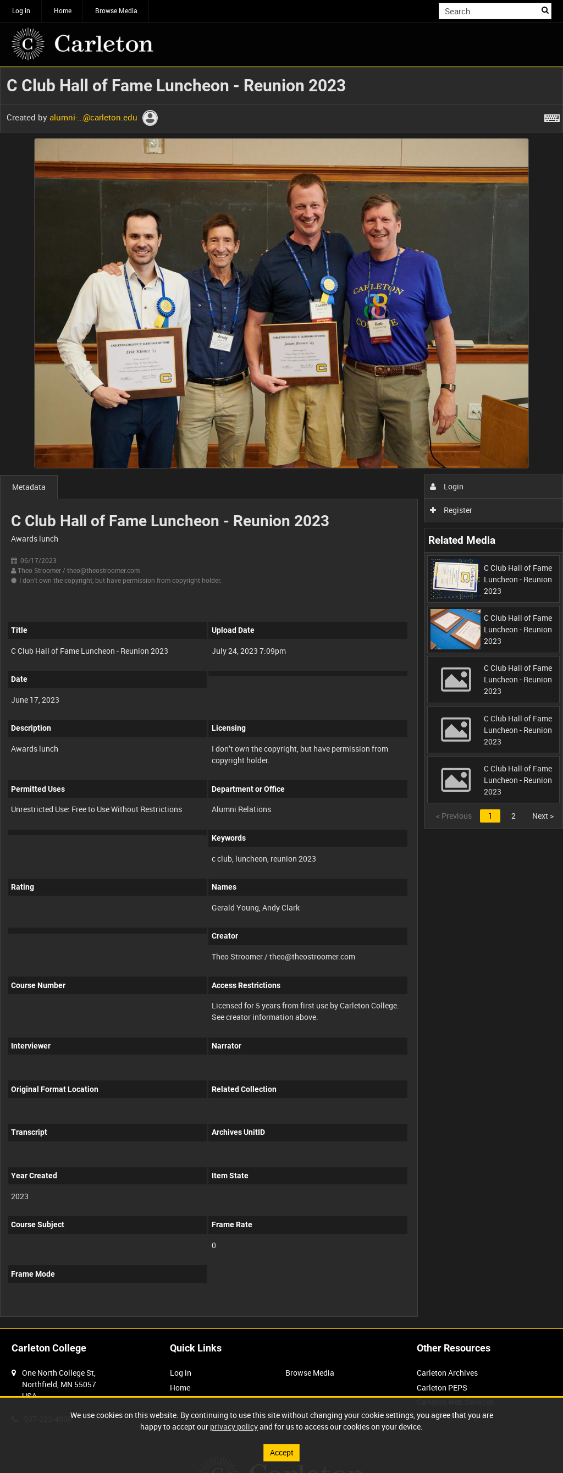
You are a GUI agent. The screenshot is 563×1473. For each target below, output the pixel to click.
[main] (281, 697)
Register (451, 510)
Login (446, 486)
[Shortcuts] (552, 116)
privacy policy (234, 1426)
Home (62, 10)
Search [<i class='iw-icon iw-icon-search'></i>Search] (545, 10)
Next (543, 815)
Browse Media (116, 10)
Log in (21, 10)
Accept (282, 1452)
